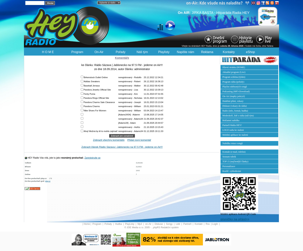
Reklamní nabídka (230, 120)
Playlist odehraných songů (234, 86)
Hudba (119, 224)
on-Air (148, 224)
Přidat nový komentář (139, 140)
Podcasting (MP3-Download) (236, 91)
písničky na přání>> (234, 219)
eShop (250, 52)
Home (87, 224)
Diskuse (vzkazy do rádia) (234, 106)
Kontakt (199, 224)
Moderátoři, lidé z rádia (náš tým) (238, 115)
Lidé (178, 224)
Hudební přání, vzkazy (232, 101)
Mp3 (140, 224)
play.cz (47, 181)
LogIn (215, 224)
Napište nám (185, 52)
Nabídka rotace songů (232, 143)
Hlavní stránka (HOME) (233, 67)
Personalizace (228, 166)
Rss (208, 224)
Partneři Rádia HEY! (232, 125)
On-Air (98, 52)
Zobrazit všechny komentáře (108, 140)
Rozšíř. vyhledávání (231, 171)
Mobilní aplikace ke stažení (235, 135)
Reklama (207, 52)
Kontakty (229, 52)
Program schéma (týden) (233, 77)
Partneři (187, 224)
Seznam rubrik (229, 156)
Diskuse (159, 224)
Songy (169, 224)
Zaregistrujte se (92, 157)
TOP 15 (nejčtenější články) (235, 161)
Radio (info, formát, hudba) (235, 110)
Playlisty (164, 52)
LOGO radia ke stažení (233, 130)
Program (77, 52)
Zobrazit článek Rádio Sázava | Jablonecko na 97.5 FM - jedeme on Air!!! (122, 146)
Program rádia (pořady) (233, 81)
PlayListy (130, 224)
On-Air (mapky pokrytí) (233, 96)
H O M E (48, 52)
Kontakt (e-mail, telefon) (234, 151)
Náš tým (142, 52)
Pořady (121, 52)
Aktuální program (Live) (233, 72)
